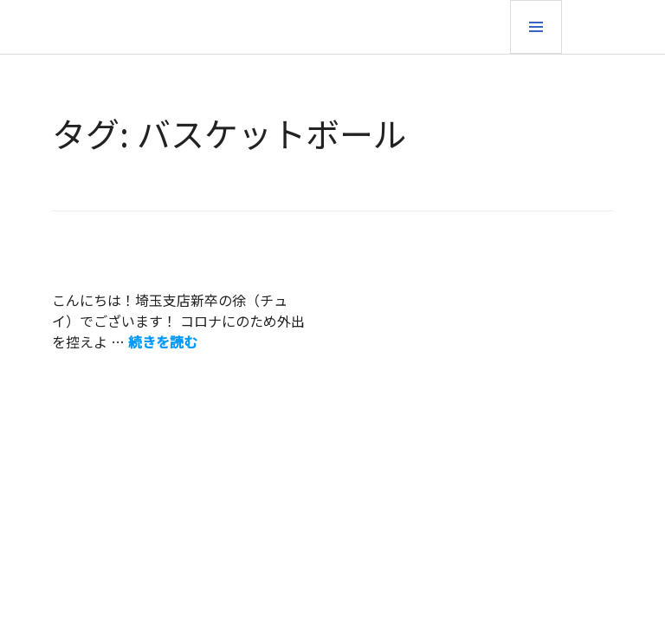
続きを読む (162, 341)
